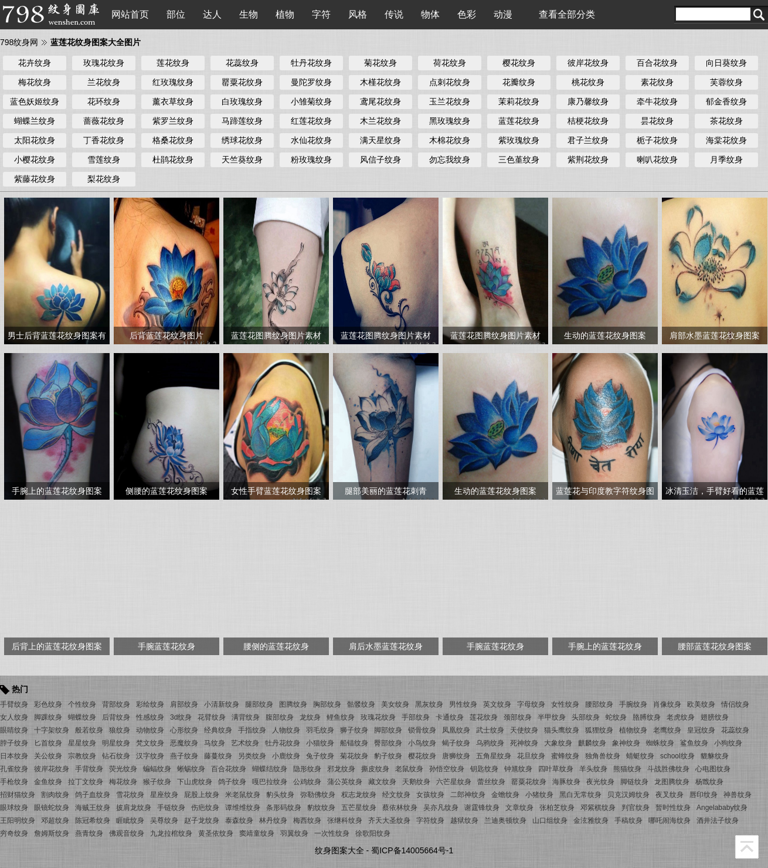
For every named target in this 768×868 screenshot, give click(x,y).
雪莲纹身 (103, 159)
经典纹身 (218, 730)
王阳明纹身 (17, 820)
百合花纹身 (657, 62)
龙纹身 (310, 717)
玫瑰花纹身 (103, 62)
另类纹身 (252, 756)
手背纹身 (89, 769)
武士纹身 (490, 730)
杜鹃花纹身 (172, 159)
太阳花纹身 (34, 140)
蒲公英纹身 (344, 782)
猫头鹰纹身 (561, 730)
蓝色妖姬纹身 (34, 101)
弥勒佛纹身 (317, 795)
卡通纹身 (450, 717)
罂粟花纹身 (242, 82)
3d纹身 (181, 717)
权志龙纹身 (358, 795)
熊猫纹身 (627, 769)
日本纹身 (14, 756)
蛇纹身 (616, 717)
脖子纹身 (14, 743)
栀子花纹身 (657, 140)
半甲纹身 (552, 717)
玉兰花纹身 (449, 101)
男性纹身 (463, 704)
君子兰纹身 (588, 140)
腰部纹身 (599, 704)
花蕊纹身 (242, 62)
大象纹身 (558, 743)
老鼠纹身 (409, 769)
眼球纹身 (14, 807)
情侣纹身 (735, 704)
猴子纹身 (157, 782)
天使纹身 (524, 730)
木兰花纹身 (380, 121)
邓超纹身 (55, 820)
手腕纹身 (633, 704)
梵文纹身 (150, 743)
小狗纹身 (728, 743)
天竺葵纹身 (242, 159)
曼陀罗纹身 (311, 82)
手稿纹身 (628, 820)
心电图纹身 (712, 769)
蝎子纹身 (456, 743)
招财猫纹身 (17, 795)
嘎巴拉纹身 (269, 782)
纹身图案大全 (339, 850)
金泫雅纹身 (591, 820)
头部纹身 (586, 717)
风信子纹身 (380, 159)
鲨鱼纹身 (694, 743)
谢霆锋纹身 (481, 807)
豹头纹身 (280, 795)
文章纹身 (519, 807)
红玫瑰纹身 (172, 82)
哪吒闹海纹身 (669, 820)
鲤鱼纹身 (341, 717)
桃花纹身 (588, 82)
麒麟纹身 (592, 743)
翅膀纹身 (715, 717)
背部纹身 (116, 704)
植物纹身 (633, 730)
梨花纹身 (103, 179)
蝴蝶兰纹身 (34, 121)
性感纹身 (150, 717)
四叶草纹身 (555, 769)
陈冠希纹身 (92, 820)
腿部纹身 (259, 704)
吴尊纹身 (164, 820)
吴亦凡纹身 (440, 807)
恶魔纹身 (184, 743)
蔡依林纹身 (399, 807)
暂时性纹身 (673, 807)
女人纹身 (14, 717)
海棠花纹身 (726, 140)
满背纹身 (246, 717)
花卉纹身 (34, 62)
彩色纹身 (48, 704)
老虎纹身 (681, 717)
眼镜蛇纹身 (51, 807)
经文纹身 (396, 795)
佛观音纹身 (126, 833)
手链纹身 (171, 807)
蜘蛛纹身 (660, 743)
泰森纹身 (239, 820)
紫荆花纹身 (588, 159)
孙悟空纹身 (446, 769)
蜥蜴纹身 (191, 769)
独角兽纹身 (602, 756)
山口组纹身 (549, 820)
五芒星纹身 (358, 807)
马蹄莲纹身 (242, 121)
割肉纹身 (55, 795)
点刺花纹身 (449, 82)
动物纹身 (150, 730)
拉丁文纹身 (85, 782)
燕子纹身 (184, 756)
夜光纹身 (600, 782)
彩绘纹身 (150, 704)
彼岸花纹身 (588, 62)
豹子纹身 (388, 756)
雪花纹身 (130, 795)
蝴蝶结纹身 (269, 769)
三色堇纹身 (518, 159)
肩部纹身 (184, 704)
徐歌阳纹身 (372, 833)
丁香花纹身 (103, 140)
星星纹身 (82, 743)
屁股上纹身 (201, 795)
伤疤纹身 (205, 807)
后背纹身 (116, 717)
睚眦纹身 (130, 820)
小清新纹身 (221, 704)
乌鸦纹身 (490, 743)
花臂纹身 (212, 717)
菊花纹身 (380, 62)
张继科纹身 (344, 820)
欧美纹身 (701, 704)
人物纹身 (286, 730)
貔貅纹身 (715, 756)
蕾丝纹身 (491, 782)
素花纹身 (657, 82)
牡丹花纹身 (311, 62)
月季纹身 (726, 159)
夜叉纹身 (669, 795)
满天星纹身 (380, 140)
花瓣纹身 (518, 82)
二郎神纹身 (467, 795)
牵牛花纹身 (657, 101)
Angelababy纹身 (721, 807)
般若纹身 (89, 730)
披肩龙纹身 (133, 807)
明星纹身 (116, 743)
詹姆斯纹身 (51, 833)
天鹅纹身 (416, 782)
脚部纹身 (388, 730)
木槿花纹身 (380, 82)
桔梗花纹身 (588, 121)
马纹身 (214, 743)
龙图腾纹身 (671, 782)
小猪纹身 (539, 795)
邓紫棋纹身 (598, 807)
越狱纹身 (464, 820)
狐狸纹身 (599, 730)
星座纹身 (164, 795)
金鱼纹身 (48, 782)
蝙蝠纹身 (157, 769)
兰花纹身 (103, 82)
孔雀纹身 (14, 769)
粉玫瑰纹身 (311, 159)
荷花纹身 (449, 62)
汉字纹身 (150, 756)
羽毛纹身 (320, 730)
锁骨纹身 (422, 730)
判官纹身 (635, 807)
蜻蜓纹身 (640, 756)
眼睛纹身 (14, 730)
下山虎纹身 (194, 782)
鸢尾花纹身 (380, 101)
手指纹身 (252, 730)
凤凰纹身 (456, 730)
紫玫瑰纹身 (518, 140)
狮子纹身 (354, 730)
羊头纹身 (593, 769)
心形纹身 (184, 730)
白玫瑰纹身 (242, 101)
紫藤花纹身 (34, 179)
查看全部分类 (567, 14)
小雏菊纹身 (311, 101)
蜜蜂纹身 (565, 756)
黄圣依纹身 (215, 833)
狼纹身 (119, 730)
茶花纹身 (726, 121)
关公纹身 (48, 756)
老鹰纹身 (667, 730)
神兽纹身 (737, 795)
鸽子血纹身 (92, 795)
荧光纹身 (123, 769)
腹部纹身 (280, 717)
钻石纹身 (116, 756)
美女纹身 (395, 704)
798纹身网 (19, 42)
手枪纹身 (14, 782)
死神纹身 (524, 743)
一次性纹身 (331, 833)
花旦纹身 (531, 756)
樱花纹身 (518, 62)
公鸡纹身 (307, 782)
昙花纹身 (657, 121)
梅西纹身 (307, 820)
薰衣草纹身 (172, 101)
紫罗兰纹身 (172, 121)
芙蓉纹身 (726, 82)
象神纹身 (626, 743)
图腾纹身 (293, 704)
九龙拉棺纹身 (171, 833)
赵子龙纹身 (201, 820)
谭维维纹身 (242, 807)
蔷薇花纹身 (103, 121)
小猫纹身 (320, 743)
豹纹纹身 (321, 807)
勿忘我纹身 (449, 159)
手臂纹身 (14, 704)
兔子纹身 (320, 756)
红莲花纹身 (311, 121)
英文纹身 (497, 704)
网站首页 (130, 14)
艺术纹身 (245, 743)
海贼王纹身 (92, 807)
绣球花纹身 (242, 140)
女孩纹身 (430, 795)
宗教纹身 (82, 756)
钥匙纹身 (484, 769)
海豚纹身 (566, 782)
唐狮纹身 (456, 756)
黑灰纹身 (429, 704)
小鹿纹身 (286, 756)
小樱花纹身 (34, 159)
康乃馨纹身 (588, 101)
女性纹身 (565, 704)
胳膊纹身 (647, 717)
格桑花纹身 (172, 140)
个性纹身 (82, 704)
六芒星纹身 (453, 782)
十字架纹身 (51, 730)
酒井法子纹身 (717, 820)
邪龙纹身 (341, 769)
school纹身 (677, 756)
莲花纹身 (173, 62)
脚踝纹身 (48, 717)
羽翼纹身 (294, 833)
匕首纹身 (48, 743)
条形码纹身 (283, 807)
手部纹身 (416, 717)
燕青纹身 (89, 833)
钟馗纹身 (518, 769)
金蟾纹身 (505, 795)
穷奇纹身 (14, 833)
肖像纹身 (667, 704)
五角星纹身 (493, 756)
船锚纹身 (354, 743)
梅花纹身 (34, 82)
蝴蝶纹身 (82, 717)
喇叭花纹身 (657, 159)
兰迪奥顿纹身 (505, 820)
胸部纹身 (327, 704)
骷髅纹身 (361, 704)
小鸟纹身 (422, 743)
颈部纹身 (518, 717)
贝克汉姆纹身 (628, 795)
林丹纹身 (273, 820)
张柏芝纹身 (557, 807)
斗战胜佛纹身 (668, 769)
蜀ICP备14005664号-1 (412, 850)
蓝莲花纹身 (518, 121)
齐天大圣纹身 (389, 820)
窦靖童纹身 (256, 833)
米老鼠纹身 (242, 795)
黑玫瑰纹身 (449, 121)
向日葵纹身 (726, 62)
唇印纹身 (703, 795)
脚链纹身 (634, 782)
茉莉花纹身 (518, 101)
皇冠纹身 (701, 730)
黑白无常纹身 (580, 795)
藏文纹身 (382, 782)
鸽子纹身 (232, 782)
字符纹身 (430, 820)
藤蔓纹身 (218, 756)
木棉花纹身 (449, 140)
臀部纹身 (388, 743)
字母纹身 (531, 704)
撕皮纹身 (375, 769)
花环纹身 (103, 101)
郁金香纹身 (726, 101)
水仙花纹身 (311, 140)
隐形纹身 (307, 769)
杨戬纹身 (709, 782)
